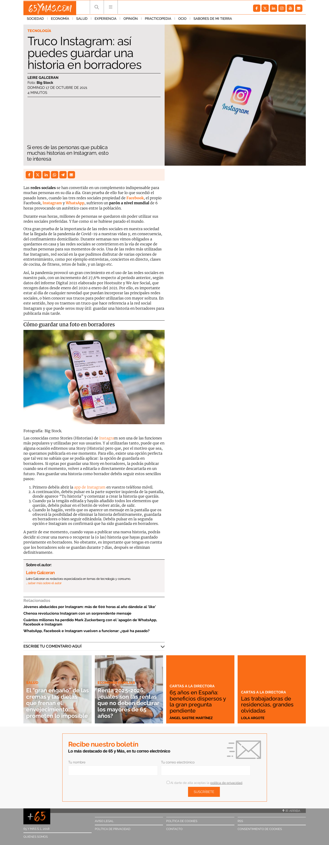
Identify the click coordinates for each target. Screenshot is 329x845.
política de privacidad (226, 783)
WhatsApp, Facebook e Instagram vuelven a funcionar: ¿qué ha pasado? (86, 631)
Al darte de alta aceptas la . (205, 783)
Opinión (130, 20)
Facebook (135, 198)
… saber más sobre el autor (44, 583)
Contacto (174, 829)
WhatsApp (75, 203)
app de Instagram (89, 487)
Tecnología (40, 31)
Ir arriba (291, 811)
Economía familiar (117, 676)
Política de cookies (181, 821)
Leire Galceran (43, 78)
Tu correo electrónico (178, 762)
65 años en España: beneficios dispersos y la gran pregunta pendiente (200, 702)
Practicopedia (158, 20)
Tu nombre (76, 762)
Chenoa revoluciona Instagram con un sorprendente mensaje (77, 613)
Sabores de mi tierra (212, 20)
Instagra (106, 438)
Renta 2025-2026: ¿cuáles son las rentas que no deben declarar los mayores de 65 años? (126, 699)
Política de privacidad (112, 829)
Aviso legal (104, 821)
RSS (240, 821)
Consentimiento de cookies (260, 829)
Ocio (182, 20)
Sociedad (35, 20)
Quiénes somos (35, 836)
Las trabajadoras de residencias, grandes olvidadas (269, 704)
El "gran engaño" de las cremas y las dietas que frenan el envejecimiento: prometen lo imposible (56, 699)
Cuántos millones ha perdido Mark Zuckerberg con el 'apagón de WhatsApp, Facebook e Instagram (90, 622)
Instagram (52, 203)
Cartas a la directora (193, 686)
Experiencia (105, 20)
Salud (82, 20)
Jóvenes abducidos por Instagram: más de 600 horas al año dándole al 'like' (89, 607)
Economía (60, 20)
